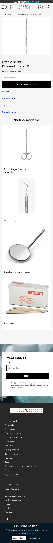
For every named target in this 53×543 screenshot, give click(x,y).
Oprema (8, 458)
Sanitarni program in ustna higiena (20, 466)
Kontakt (8, 508)
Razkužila (9, 445)
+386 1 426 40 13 (12, 489)
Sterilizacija (10, 429)
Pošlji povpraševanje (26, 84)
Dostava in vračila (13, 512)
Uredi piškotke (35, 538)
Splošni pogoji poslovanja (16, 496)
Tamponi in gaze (12, 454)
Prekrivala (9, 425)
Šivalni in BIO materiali (15, 437)
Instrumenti (10, 441)
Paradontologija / (23, 14)
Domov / (4, 14)
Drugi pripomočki (12, 449)
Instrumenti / (12, 14)
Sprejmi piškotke (18, 538)
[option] (26, 1)
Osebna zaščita (11, 421)
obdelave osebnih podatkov (40, 385)
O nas (7, 504)
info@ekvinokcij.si (13, 484)
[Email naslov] (27, 368)
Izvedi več (30, 533)
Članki (7, 470)
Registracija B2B (12, 474)
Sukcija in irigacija (13, 433)
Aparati (8, 462)
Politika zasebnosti (13, 500)
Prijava (27, 376)
